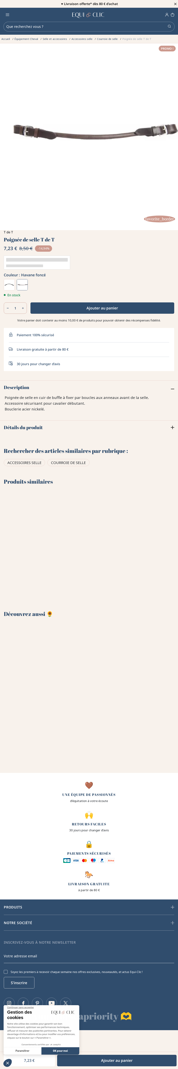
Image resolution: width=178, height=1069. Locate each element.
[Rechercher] (88, 26)
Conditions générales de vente (27, 1039)
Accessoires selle (24, 463)
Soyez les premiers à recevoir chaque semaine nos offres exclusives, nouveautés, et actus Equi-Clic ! (77, 970)
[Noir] (9, 284)
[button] (7, 1063)
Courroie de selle (68, 463)
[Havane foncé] (22, 284)
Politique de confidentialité (25, 1047)
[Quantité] (15, 308)
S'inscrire (19, 980)
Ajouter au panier (102, 307)
